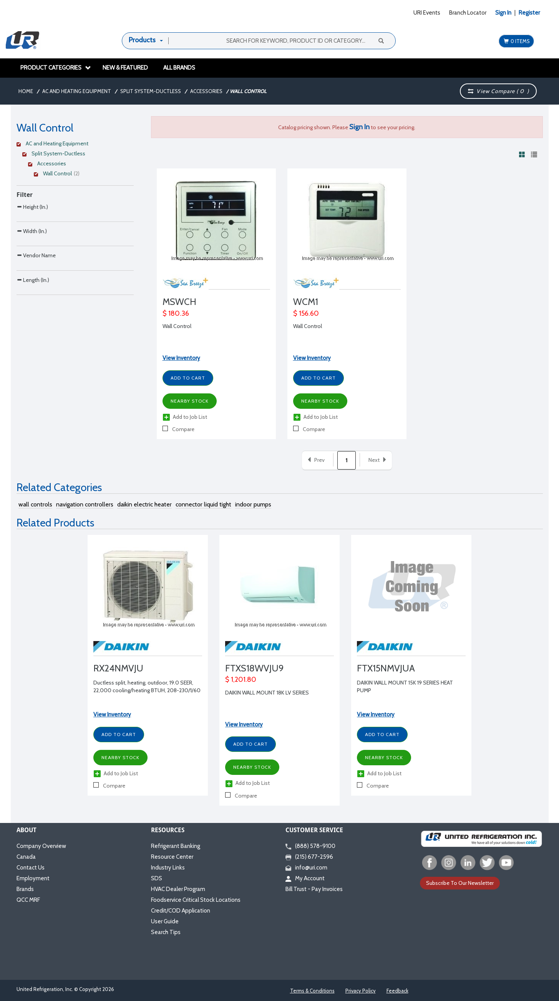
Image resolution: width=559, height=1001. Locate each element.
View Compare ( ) (498, 91)
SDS (156, 878)
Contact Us (31, 867)
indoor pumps (253, 504)
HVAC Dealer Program (178, 889)
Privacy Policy (360, 991)
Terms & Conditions (312, 991)
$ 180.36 (176, 313)
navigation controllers (84, 504)
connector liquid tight (203, 504)
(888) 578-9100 (310, 846)
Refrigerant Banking (175, 846)
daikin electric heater (144, 504)
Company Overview (41, 846)
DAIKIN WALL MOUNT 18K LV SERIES (267, 692)
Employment (33, 878)
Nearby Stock (190, 401)
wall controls (35, 504)
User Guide (165, 921)
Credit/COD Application (180, 910)
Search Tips (166, 932)
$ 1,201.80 (240, 679)
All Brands (179, 67)
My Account (305, 878)
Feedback (397, 991)
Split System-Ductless (150, 91)
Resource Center (172, 856)
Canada (26, 856)
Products (142, 40)
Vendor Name (36, 287)
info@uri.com (306, 867)
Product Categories (55, 67)
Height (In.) (32, 206)
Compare (178, 429)
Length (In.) (33, 328)
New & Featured (125, 67)
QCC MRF (28, 899)
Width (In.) (32, 247)
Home (25, 91)
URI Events (426, 12)
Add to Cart (188, 378)
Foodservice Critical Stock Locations (196, 899)
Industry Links (168, 867)
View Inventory (181, 358)
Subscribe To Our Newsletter (460, 882)
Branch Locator (467, 12)
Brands (25, 889)
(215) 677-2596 (309, 856)
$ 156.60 (306, 313)
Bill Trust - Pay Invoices (314, 889)
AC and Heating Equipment (76, 91)
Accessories (206, 91)
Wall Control (177, 326)
